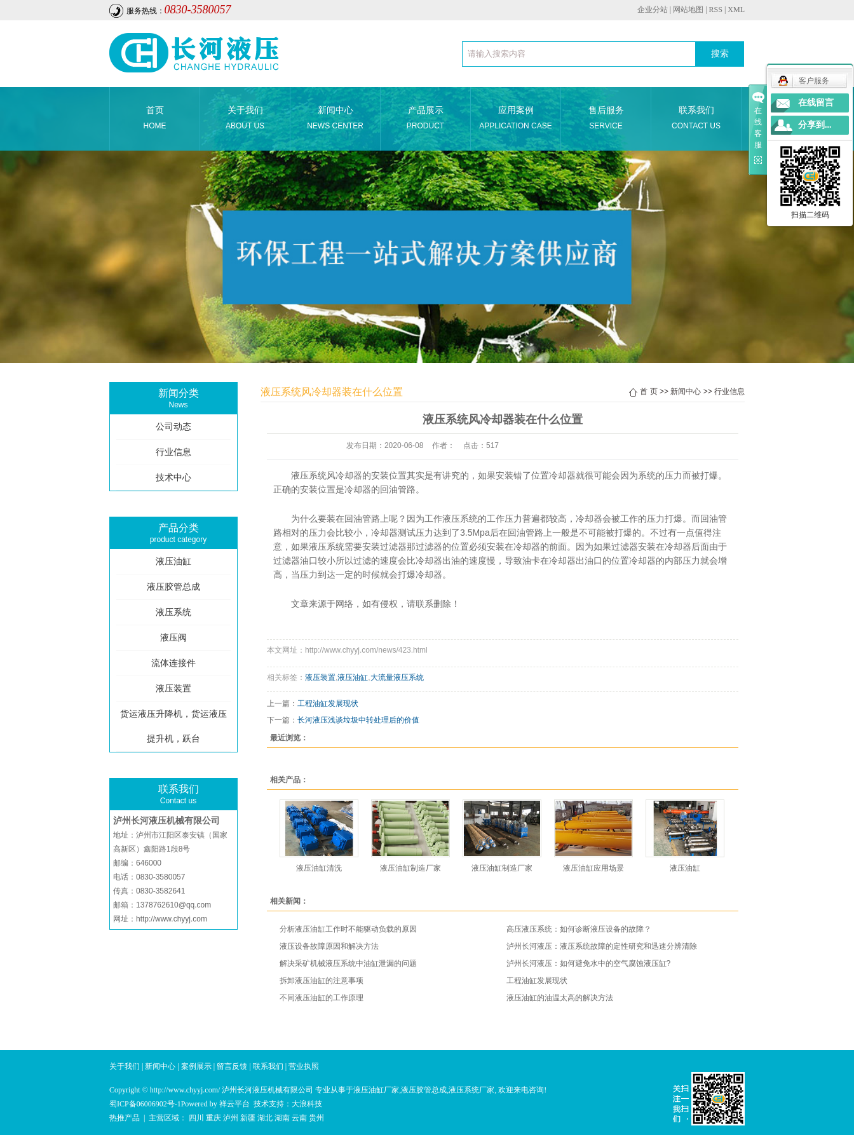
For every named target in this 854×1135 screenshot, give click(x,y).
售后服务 (606, 119)
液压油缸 (173, 561)
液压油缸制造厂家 (410, 868)
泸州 (230, 1117)
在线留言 (816, 102)
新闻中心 (335, 119)
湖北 (265, 1117)
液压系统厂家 (471, 1089)
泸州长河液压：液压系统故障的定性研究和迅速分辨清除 (601, 946)
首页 (155, 119)
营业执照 (303, 1066)
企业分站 (652, 9)
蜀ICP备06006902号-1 (145, 1103)
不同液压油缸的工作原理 (321, 997)
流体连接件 (173, 663)
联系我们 (696, 119)
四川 (196, 1117)
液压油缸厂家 (376, 1089)
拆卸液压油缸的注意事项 (321, 980)
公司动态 (173, 427)
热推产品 (124, 1117)
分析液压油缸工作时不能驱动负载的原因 (348, 929)
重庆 (213, 1117)
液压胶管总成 (173, 587)
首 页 (648, 391)
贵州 (316, 1117)
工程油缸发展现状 (327, 703)
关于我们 (245, 119)
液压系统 (173, 612)
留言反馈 (232, 1066)
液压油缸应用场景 (593, 868)
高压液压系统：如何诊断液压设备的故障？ (578, 929)
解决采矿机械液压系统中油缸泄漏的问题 (348, 963)
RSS (715, 9)
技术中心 (173, 477)
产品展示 (425, 119)
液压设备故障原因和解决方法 (329, 946)
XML (736, 9)
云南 (299, 1117)
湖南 (282, 1117)
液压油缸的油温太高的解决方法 (559, 997)
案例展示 (196, 1066)
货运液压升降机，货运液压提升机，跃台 (173, 726)
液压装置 (173, 688)
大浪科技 (307, 1103)
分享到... (815, 125)
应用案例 (515, 119)
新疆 (247, 1117)
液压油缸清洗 (319, 868)
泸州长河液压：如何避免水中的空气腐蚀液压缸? (588, 963)
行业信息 (173, 452)
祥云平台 (234, 1103)
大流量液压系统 (397, 677)
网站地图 (688, 9)
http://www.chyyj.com (171, 918)
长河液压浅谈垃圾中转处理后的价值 (358, 720)
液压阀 (173, 637)
